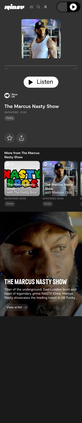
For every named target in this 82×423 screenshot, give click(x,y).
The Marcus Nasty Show (31, 106)
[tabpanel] (41, 66)
